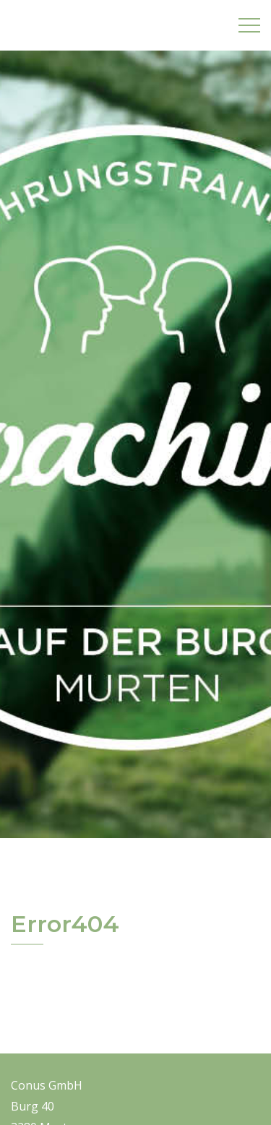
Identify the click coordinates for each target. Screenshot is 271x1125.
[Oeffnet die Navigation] (249, 25)
